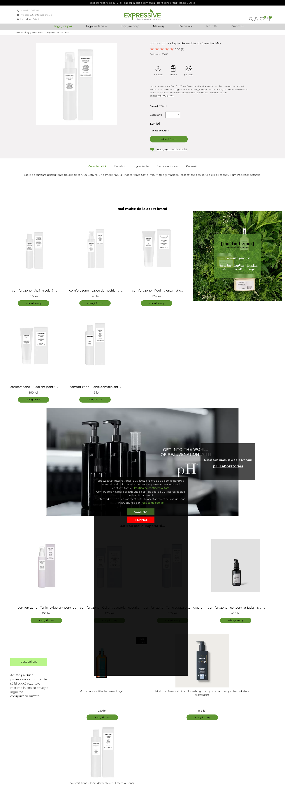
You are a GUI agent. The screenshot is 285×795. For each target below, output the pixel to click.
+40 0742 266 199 (29, 10)
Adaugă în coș (168, 139)
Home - (20, 32)
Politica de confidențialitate (151, 488)
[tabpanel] (48, 577)
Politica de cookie (152, 502)
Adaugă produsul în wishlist (172, 149)
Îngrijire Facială (33, 32)
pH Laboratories (228, 466)
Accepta (140, 511)
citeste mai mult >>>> (162, 95)
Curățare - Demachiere (56, 32)
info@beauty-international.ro (36, 14)
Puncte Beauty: (158, 130)
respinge (140, 519)
